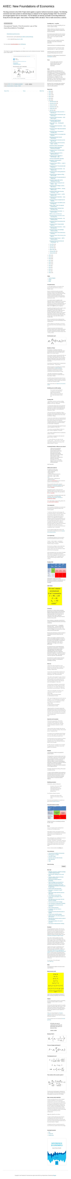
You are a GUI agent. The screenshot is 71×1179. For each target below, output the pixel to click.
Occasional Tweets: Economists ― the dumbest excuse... (57, 219)
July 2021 (52, 110)
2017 (50, 260)
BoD (49, 1132)
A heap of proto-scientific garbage (55, 914)
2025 (50, 93)
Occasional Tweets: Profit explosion (57, 145)
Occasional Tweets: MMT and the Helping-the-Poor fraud (56, 181)
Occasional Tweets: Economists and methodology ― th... (57, 241)
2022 (50, 98)
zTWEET (19, 85)
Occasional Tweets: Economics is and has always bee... (57, 216)
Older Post (42, 91)
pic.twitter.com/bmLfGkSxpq (27, 36)
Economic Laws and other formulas (55, 857)
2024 (50, 94)
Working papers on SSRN (53, 854)
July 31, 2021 (20, 39)
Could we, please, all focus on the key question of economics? (55, 878)
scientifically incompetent (57, 485)
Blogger (54, 1175)
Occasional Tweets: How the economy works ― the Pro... (57, 143)
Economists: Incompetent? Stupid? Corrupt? (55, 935)
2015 (50, 263)
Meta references (51, 859)
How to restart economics (53, 907)
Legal (49, 860)
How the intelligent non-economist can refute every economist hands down (55, 883)
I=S (48, 477)
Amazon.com (51, 1135)
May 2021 (52, 246)
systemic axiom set (56, 801)
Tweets (49, 279)
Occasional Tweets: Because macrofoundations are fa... (55, 121)
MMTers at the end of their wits (56, 213)
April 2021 (52, 247)
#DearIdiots (9, 34)
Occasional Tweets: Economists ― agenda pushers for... (56, 153)
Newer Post (6, 91)
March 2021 (52, 249)
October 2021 (52, 105)
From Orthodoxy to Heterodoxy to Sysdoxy (56, 903)
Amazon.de (50, 1133)
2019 (50, 256)
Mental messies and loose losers (54, 888)
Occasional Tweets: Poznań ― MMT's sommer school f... (57, 239)
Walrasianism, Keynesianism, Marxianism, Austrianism (54, 497)
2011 (50, 270)
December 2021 (53, 101)
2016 (50, 262)
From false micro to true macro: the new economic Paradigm (56, 900)
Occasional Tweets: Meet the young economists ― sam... (57, 192)
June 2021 (52, 244)
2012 (50, 269)
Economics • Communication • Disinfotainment (55, 161)
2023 (50, 96)
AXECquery (23, 44)
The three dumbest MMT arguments (57, 158)
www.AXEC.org (50, 961)
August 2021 (52, 108)
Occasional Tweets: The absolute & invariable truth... (56, 132)
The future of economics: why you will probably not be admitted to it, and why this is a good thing (56, 886)
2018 (50, 258)
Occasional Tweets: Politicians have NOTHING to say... (57, 209)
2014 (50, 265)
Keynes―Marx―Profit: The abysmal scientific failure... (57, 206)
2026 (50, 91)
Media (49, 281)
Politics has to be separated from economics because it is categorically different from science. (56, 951)
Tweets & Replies (51, 278)
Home (24, 91)
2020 (50, 255)
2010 (50, 272)
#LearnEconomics (16, 34)
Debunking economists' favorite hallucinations (56, 138)
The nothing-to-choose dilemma (54, 895)
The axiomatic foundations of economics (56, 853)
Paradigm (15, 85)
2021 (50, 100)
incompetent (49, 56)
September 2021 (53, 106)
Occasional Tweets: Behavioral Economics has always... (56, 148)
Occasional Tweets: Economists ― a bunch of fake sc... (57, 212)
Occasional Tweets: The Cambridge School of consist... (57, 230)
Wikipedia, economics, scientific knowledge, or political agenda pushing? (57, 872)
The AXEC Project (52, 856)
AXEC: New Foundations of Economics (28, 6)
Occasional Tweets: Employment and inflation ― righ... (57, 183)
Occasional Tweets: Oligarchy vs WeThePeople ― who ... (56, 156)
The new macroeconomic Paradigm (55, 901)
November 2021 (53, 103)
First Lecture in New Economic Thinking (56, 923)
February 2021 (53, 251)
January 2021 (52, 253)
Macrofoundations (10, 85)
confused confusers (58, 367)
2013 (50, 267)
